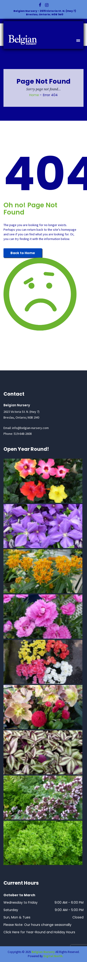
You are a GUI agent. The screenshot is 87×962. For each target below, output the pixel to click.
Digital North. (53, 956)
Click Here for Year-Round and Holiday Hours (39, 932)
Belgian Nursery (43, 952)
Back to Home (22, 253)
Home (34, 95)
